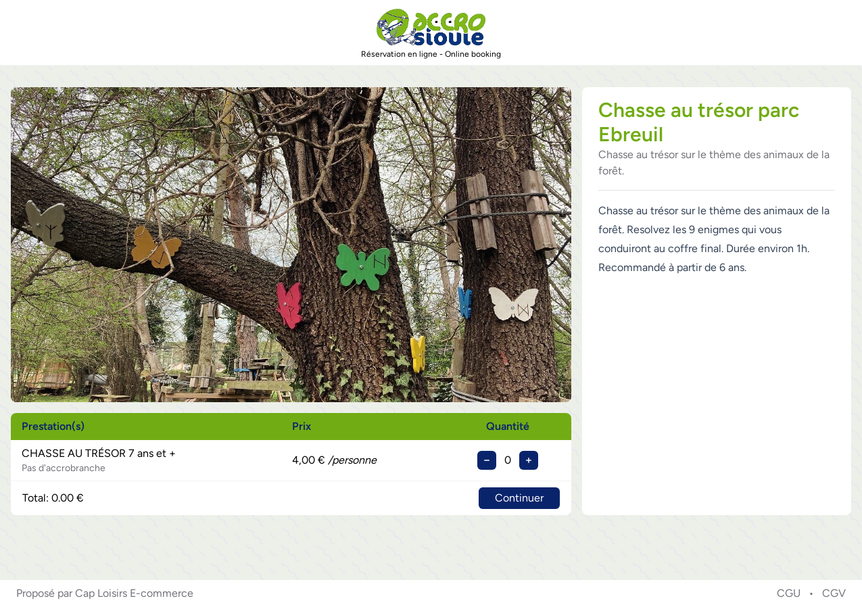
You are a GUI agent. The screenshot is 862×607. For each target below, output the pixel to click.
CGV (834, 593)
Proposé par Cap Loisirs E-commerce (104, 593)
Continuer (519, 497)
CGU (788, 593)
